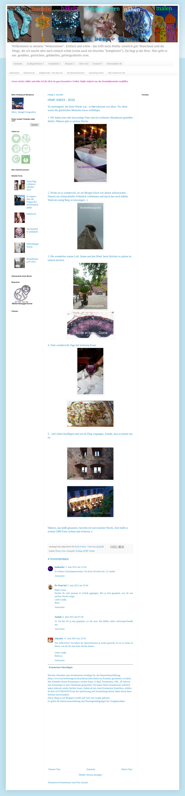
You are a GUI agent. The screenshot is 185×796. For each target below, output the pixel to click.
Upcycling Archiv (96, 73)
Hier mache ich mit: (116, 73)
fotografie (71, 551)
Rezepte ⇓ (69, 64)
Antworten (59, 576)
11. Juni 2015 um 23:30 (75, 638)
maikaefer (60, 567)
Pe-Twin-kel (60, 585)
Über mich (83, 64)
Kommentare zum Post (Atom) (73, 782)
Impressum (14, 73)
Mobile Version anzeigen (90, 775)
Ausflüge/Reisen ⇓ (35, 64)
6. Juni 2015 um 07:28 (73, 617)
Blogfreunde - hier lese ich (51, 73)
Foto (63, 551)
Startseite (18, 64)
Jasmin (58, 617)
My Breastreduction (76, 73)
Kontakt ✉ (97, 64)
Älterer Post (126, 769)
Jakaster (59, 638)
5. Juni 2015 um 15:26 (75, 567)
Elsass (58, 551)
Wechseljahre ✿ (114, 64)
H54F (85, 551)
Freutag (79, 551)
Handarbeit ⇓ (54, 64)
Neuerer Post (54, 769)
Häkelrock (31, 214)
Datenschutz (29, 73)
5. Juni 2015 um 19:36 (77, 585)
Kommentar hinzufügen (61, 667)
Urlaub (92, 551)
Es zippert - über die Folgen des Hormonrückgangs (32, 202)
